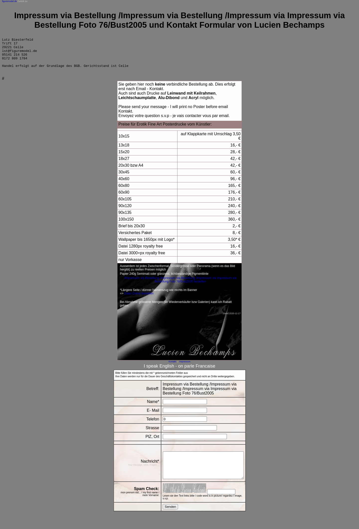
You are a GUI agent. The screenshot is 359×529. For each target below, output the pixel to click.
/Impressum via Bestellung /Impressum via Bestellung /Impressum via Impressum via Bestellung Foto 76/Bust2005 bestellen (180, 285)
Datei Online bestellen (138, 299)
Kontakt (172, 367)
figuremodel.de (9, 1)
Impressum (184, 367)
